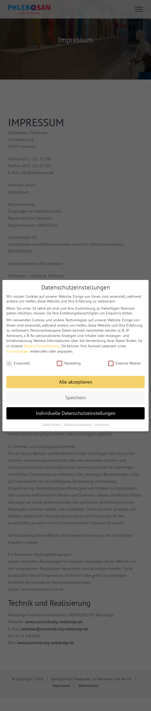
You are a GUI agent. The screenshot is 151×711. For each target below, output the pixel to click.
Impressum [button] (102, 422)
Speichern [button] (75, 395)
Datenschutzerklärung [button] (78, 422)
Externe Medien (124, 361)
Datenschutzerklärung (42, 343)
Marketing (69, 361)
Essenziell (18, 361)
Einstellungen (17, 349)
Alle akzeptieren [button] (75, 380)
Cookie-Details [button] (51, 422)
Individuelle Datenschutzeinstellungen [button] (75, 411)
